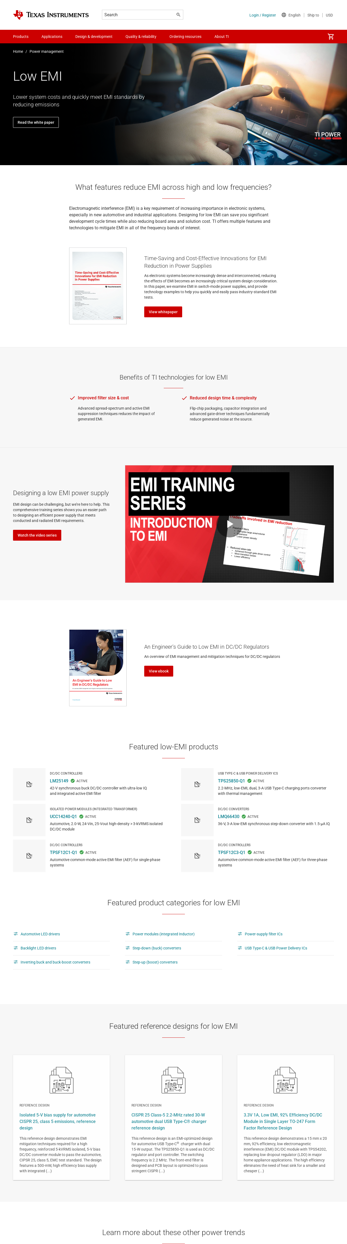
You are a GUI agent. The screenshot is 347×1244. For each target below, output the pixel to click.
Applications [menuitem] (51, 36)
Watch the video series (37, 535)
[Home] (51, 15)
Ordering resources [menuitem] (185, 36)
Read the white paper (36, 122)
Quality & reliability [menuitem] (141, 36)
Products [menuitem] (20, 36)
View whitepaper (163, 312)
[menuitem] (330, 36)
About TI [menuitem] (221, 36)
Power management (47, 51)
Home (18, 51)
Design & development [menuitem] (94, 36)
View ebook (159, 671)
